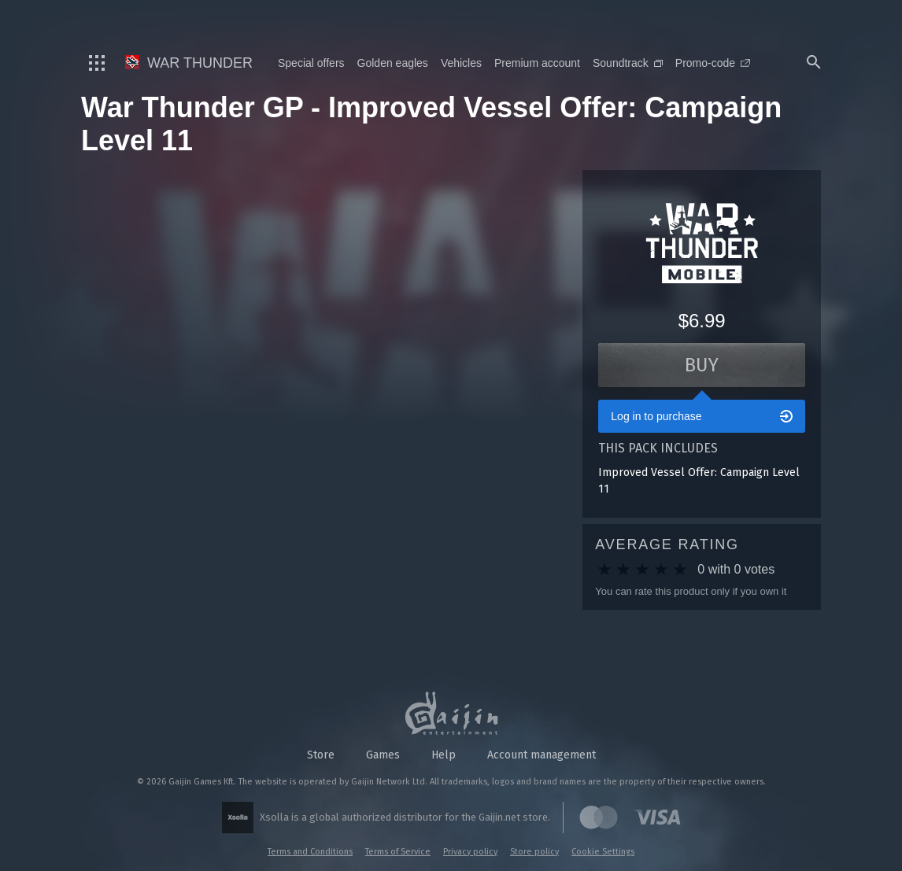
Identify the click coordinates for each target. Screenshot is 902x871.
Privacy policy (470, 852)
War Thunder (189, 63)
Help (443, 755)
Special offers (311, 63)
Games (383, 755)
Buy (702, 365)
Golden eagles (392, 63)
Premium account (537, 63)
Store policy (534, 852)
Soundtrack (628, 63)
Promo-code (712, 63)
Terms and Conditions (310, 852)
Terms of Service (398, 852)
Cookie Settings (602, 852)
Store (321, 755)
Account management (541, 755)
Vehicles (461, 63)
